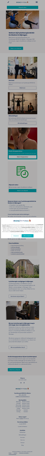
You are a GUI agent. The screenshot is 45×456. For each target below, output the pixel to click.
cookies (4, 227)
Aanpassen (16, 235)
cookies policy (33, 228)
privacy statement (35, 231)
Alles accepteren (28, 235)
